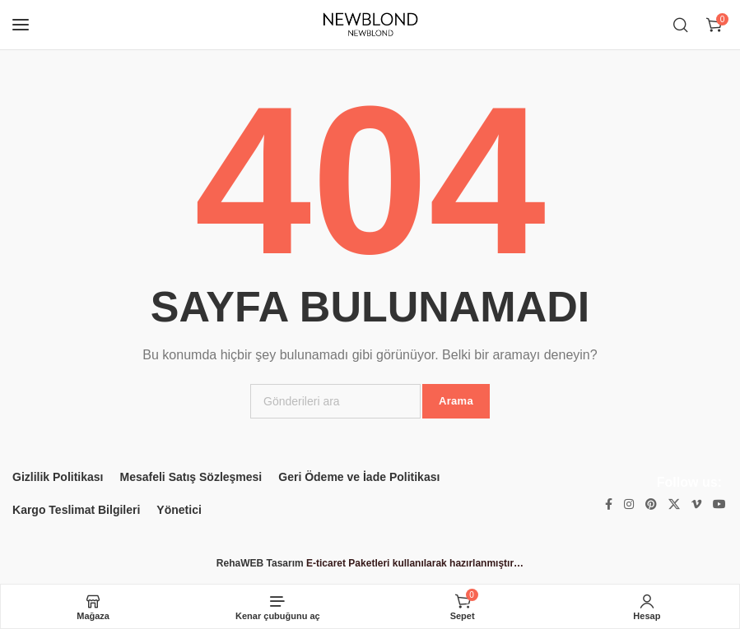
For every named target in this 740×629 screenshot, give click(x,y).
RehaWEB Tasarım (260, 563)
